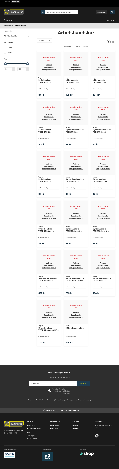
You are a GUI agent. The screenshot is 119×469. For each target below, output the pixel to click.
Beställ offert (101, 12)
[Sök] (59, 12)
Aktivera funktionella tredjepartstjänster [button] (49, 67)
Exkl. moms (15, 1)
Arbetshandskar (8, 25)
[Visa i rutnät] (109, 42)
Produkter (8, 20)
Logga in (75, 425)
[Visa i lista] (113, 42)
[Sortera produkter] (44, 40)
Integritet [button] (75, 428)
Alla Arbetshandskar (16, 36)
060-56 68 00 (50, 410)
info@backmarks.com (71, 410)
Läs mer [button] (110, 20)
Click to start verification (62, 391)
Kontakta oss (54, 425)
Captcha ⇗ (67, 393)
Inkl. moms (7, 1)
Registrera (84, 383)
